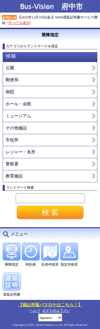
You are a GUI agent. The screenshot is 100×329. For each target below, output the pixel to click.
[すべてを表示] (19, 23)
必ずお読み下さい (56, 311)
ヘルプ (35, 311)
